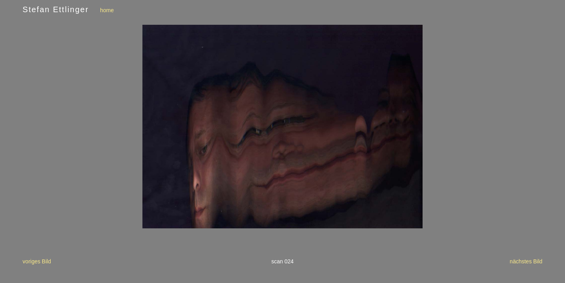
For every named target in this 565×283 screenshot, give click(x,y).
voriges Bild (37, 261)
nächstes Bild (526, 261)
